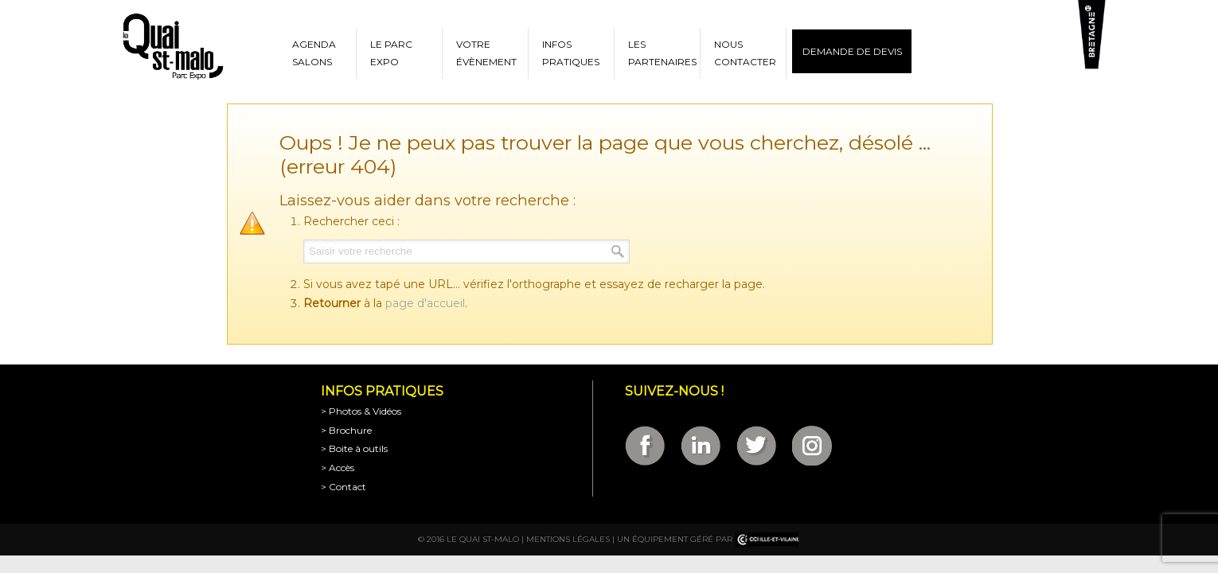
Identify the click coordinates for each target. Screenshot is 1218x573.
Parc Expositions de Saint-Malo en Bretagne (171, 47)
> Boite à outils (354, 448)
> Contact (343, 487)
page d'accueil (425, 303)
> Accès (337, 468)
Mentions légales (568, 539)
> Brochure (346, 430)
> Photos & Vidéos (361, 411)
